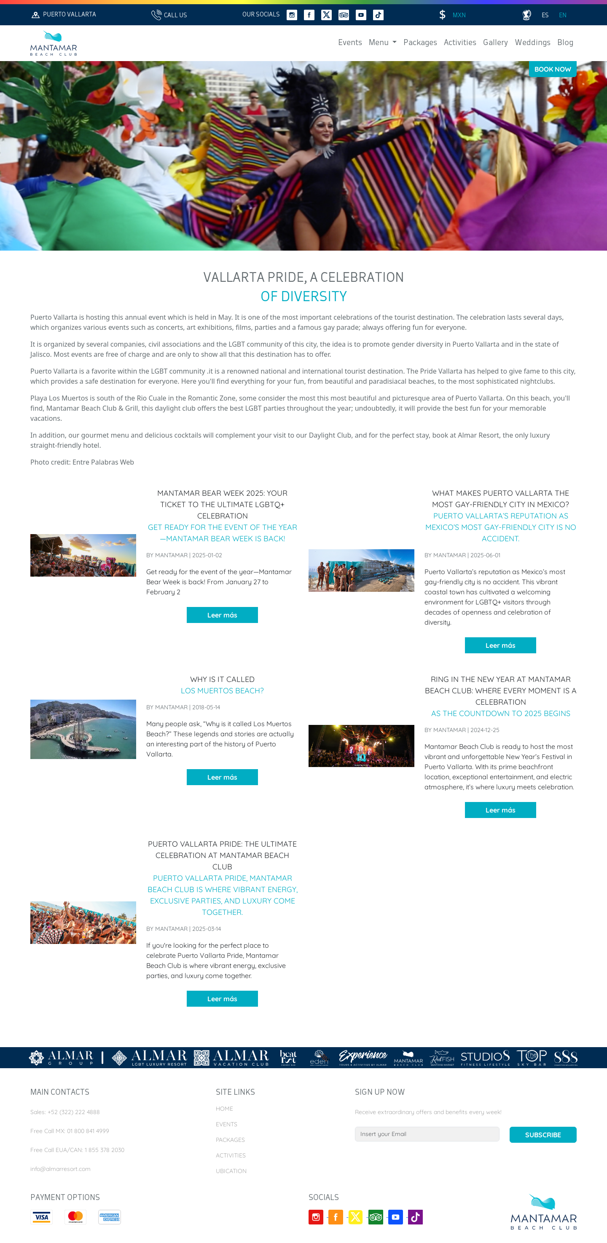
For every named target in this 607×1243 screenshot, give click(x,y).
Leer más (222, 615)
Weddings (533, 43)
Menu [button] (379, 43)
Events (350, 43)
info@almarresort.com (60, 1169)
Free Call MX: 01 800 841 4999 (69, 1131)
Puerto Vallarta (63, 15)
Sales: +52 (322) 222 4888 (65, 1112)
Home (224, 1108)
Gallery (495, 43)
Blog (565, 43)
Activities (460, 43)
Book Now (552, 69)
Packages (420, 43)
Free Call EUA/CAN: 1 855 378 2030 (77, 1150)
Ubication (231, 1171)
